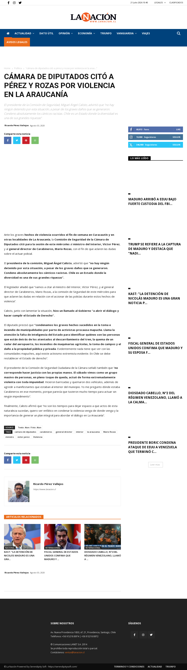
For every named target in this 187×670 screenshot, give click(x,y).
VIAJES (146, 33)
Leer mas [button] (155, 464)
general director (64, 431)
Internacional (52, 548)
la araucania (93, 431)
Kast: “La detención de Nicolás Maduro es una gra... (19, 555)
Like (178, 129)
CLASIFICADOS (176, 2)
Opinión (66, 33)
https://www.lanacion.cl (44, 489)
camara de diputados (25, 431)
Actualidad (24, 33)
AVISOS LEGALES (17, 42)
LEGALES (160, 2)
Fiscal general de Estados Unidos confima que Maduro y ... (61, 555)
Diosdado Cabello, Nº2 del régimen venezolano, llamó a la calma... (155, 397)
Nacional (10, 548)
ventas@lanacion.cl (75, 652)
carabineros (46, 431)
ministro (9, 437)
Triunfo (106, 33)
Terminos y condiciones (129, 666)
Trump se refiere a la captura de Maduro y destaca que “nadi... (154, 248)
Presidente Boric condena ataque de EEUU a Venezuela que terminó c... (152, 447)
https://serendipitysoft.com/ (62, 666)
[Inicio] (8, 33)
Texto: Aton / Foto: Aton (29, 427)
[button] (178, 33)
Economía (86, 33)
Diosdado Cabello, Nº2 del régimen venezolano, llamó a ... (102, 555)
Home (7, 68)
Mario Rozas (109, 431)
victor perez (24, 437)
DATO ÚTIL (46, 33)
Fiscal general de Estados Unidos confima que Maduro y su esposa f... (155, 348)
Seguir (176, 137)
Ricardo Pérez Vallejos (17, 125)
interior (79, 431)
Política (18, 68)
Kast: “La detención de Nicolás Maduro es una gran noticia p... (154, 298)
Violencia (37, 437)
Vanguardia (127, 33)
